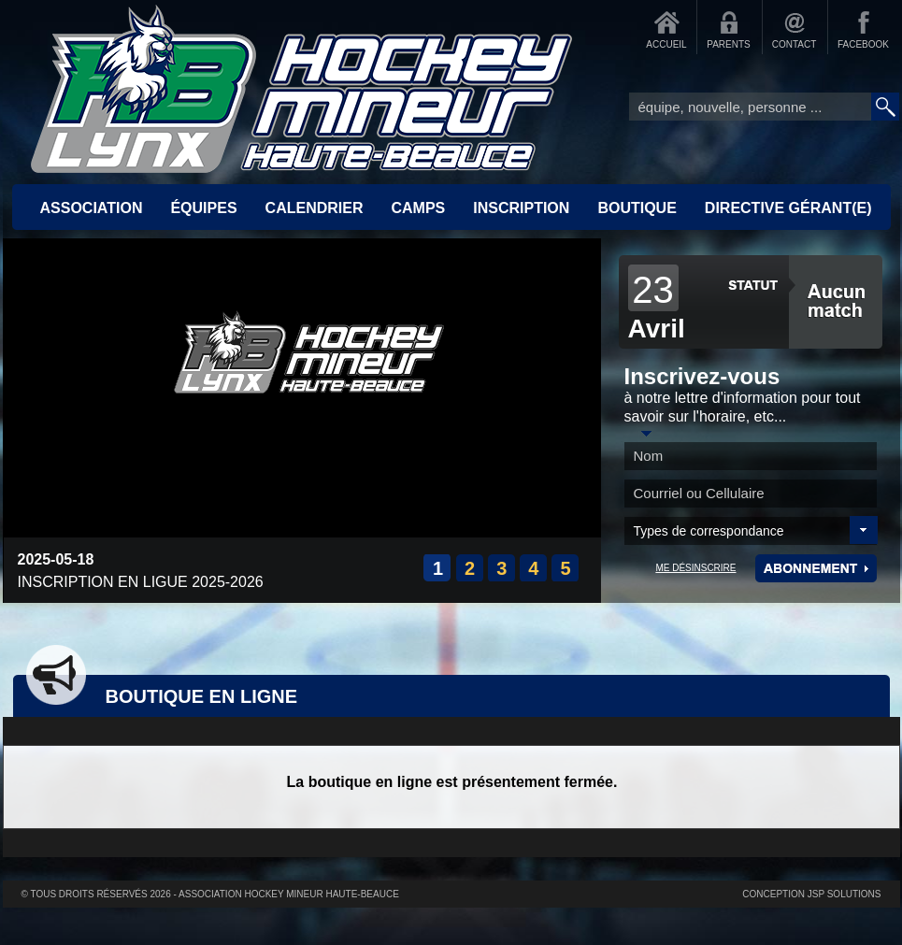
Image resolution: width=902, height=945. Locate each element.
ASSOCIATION (91, 208)
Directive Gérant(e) (788, 208)
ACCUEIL (666, 44)
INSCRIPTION (521, 208)
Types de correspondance (709, 530)
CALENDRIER (314, 208)
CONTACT (794, 44)
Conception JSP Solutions (811, 894)
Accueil (302, 89)
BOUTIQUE (636, 208)
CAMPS (418, 208)
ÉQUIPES (203, 208)
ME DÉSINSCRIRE (695, 568)
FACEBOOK (863, 44)
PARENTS (729, 44)
